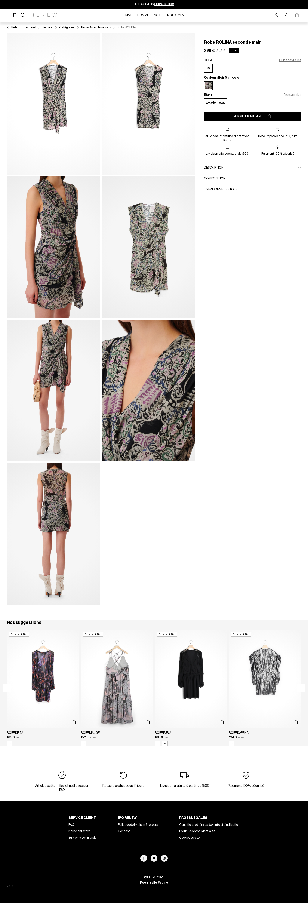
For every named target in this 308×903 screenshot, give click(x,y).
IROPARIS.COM (164, 4)
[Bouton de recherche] (286, 15)
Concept (124, 831)
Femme (127, 15)
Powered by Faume (154, 882)
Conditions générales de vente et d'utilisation (209, 824)
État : (208, 94)
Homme (143, 15)
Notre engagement (170, 15)
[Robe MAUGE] (117, 688)
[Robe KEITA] (43, 688)
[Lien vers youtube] (154, 858)
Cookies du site (189, 837)
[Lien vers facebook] (143, 858)
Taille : (208, 60)
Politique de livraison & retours (138, 824)
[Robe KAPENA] (265, 688)
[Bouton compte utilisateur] (276, 15)
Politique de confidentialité (197, 831)
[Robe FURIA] (191, 688)
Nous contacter (79, 831)
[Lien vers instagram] (164, 858)
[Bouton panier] (297, 15)
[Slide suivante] (301, 688)
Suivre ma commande (82, 837)
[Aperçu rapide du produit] (73, 722)
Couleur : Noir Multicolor (222, 77)
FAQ (71, 824)
